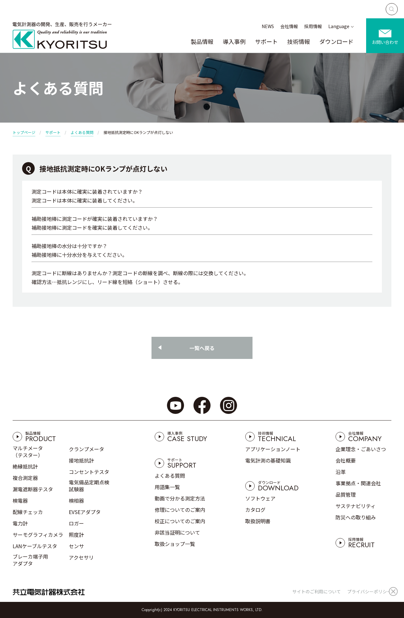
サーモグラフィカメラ (38, 534)
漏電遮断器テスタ (33, 489)
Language (338, 26)
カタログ (255, 509)
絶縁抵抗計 (25, 466)
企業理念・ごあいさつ (361, 448)
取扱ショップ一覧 (175, 543)
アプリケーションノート (272, 448)
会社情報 (289, 26)
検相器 (76, 500)
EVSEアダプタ (85, 511)
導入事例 (234, 41)
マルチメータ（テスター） (28, 451)
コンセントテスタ (89, 471)
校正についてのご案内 (180, 521)
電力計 (20, 523)
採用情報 (313, 26)
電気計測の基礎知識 (268, 460)
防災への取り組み (356, 517)
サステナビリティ (356, 505)
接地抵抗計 (81, 460)
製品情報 (202, 41)
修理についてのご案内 (180, 509)
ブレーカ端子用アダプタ (30, 560)
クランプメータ (86, 448)
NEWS (268, 26)
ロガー (76, 523)
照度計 (76, 534)
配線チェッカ (28, 511)
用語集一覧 (167, 486)
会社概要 (346, 460)
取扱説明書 (257, 521)
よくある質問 (82, 132)
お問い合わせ (385, 42)
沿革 (341, 471)
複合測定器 (25, 477)
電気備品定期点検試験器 (89, 486)
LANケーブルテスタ (35, 545)
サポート (266, 41)
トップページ (24, 132)
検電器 (20, 500)
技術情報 (298, 41)
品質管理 (346, 494)
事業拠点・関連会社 (358, 483)
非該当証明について (177, 532)
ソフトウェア (260, 498)
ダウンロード (336, 41)
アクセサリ (81, 557)
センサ (76, 545)
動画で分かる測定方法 (180, 498)
